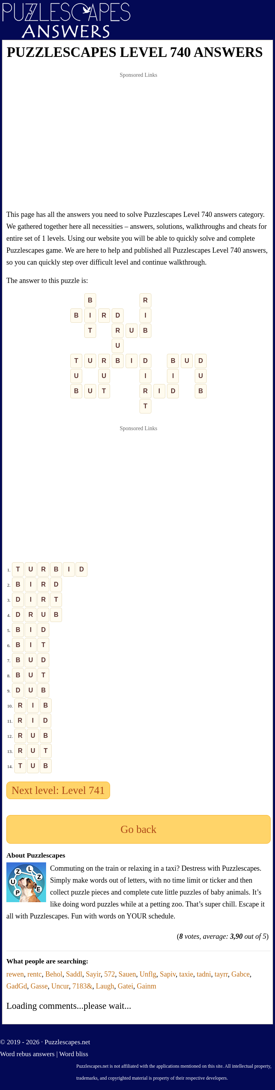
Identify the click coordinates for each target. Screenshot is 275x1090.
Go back (138, 829)
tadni (204, 974)
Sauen (127, 974)
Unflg (147, 974)
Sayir (93, 974)
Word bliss (73, 1054)
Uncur (60, 986)
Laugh (105, 986)
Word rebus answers (27, 1054)
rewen (15, 974)
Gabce (240, 974)
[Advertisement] (138, 141)
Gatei (125, 986)
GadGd (16, 986)
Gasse (39, 986)
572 (109, 974)
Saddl (74, 974)
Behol (53, 974)
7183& (82, 986)
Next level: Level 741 (58, 790)
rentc (34, 974)
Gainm (146, 986)
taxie (186, 974)
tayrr (221, 974)
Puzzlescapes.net (67, 1042)
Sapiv (168, 974)
